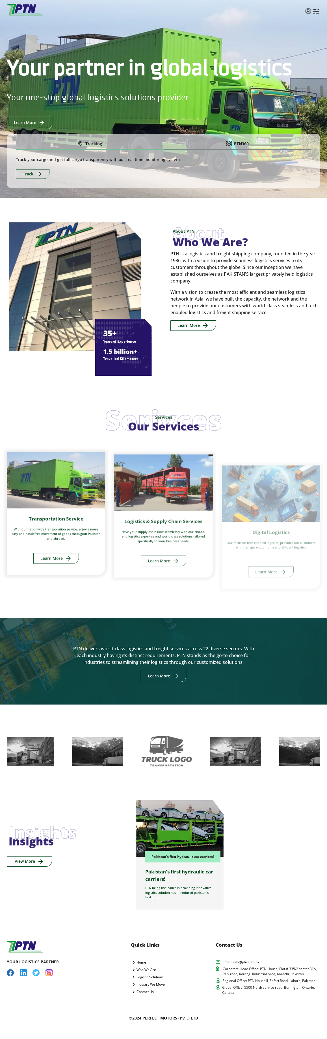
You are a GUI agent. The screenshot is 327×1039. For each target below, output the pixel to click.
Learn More (29, 122)
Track (32, 174)
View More (29, 861)
